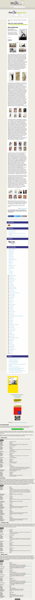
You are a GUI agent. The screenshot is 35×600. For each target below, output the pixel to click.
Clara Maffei (11, 321)
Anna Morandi (11, 271)
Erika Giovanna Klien (12, 265)
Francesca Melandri (12, 330)
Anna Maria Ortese (12, 339)
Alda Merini (10, 331)
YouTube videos (2, 478)
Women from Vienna (12, 232)
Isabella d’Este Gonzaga (13, 259)
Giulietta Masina (11, 326)
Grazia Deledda (11, 253)
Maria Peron (11, 343)
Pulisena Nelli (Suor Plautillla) (13, 337)
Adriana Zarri (11, 353)
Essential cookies (3, 437)
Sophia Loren (11, 318)
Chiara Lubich (11, 320)
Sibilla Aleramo (11, 276)
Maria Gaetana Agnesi (12, 275)
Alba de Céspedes (12, 297)
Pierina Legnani (11, 317)
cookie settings (24, 422)
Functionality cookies (4, 522)
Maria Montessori (11, 336)
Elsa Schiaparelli (11, 347)
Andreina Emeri (11, 258)
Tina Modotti (11, 333)
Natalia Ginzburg (11, 305)
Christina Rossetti (11, 344)
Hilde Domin (11, 255)
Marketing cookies (3, 554)
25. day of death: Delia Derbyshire (14, 366)
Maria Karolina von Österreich (13, 324)
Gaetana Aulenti (11, 281)
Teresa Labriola (11, 314)
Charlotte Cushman (12, 295)
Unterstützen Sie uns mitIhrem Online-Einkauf (17, 396)
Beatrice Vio (11, 352)
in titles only (19, 15)
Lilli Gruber (10, 263)
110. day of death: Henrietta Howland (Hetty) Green (17, 370)
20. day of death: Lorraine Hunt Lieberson (15, 372)
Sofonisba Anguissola (12, 279)
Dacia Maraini (11, 323)
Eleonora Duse (11, 256)
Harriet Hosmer (11, 310)
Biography (9, 37)
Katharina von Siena (12, 311)
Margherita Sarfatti (12, 346)
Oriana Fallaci (11, 298)
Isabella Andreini (11, 278)
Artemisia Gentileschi (12, 304)
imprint (16, 422)
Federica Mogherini (12, 334)
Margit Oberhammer (24, 208)
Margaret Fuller (11, 262)
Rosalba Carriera (11, 250)
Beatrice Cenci (11, 252)
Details (2, 440)
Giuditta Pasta (11, 340)
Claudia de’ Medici (12, 268)
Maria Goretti (11, 307)
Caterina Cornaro (11, 291)
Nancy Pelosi (11, 272)
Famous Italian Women (12, 230)
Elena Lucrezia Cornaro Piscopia (14, 292)
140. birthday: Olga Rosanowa (13, 361)
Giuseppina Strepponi (12, 349)
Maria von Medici (11, 327)
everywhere (19, 14)
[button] (11, 216)
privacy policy (19, 422)
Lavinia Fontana (11, 301)
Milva (9, 269)
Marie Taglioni (11, 350)
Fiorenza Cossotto (12, 294)
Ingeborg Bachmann (12, 249)
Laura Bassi (11, 282)
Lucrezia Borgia (11, 285)
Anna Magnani (11, 266)
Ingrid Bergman (11, 284)
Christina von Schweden (12, 288)
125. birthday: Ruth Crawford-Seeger (14, 358)
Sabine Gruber (11, 308)
